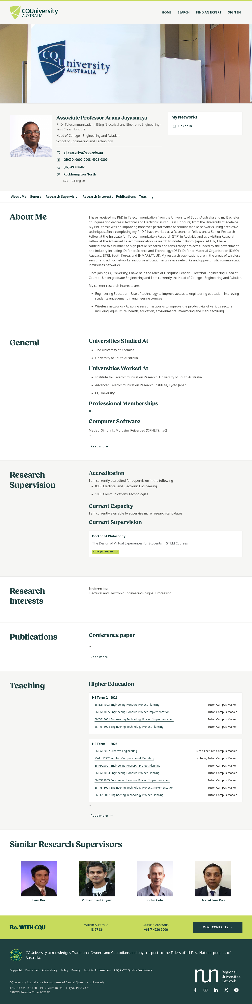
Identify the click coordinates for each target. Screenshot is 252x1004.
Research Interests (98, 196)
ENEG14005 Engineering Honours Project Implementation (132, 712)
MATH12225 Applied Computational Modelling (124, 758)
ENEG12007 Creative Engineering (116, 751)
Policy (64, 970)
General (36, 196)
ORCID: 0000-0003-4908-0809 (85, 159)
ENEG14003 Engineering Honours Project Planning (127, 705)
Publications (126, 196)
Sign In (234, 12)
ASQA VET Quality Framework (133, 970)
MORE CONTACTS (218, 927)
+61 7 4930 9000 (156, 929)
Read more (102, 446)
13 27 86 (96, 929)
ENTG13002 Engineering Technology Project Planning (129, 727)
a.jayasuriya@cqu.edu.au (83, 152)
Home (166, 12)
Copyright (16, 970)
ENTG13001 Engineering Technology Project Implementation (134, 719)
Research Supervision (62, 196)
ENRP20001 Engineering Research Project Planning (127, 766)
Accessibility (49, 970)
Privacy (75, 970)
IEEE (92, 411)
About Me (19, 196)
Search (184, 12)
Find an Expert (209, 12)
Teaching (146, 196)
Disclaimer (32, 970)
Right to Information (97, 970)
